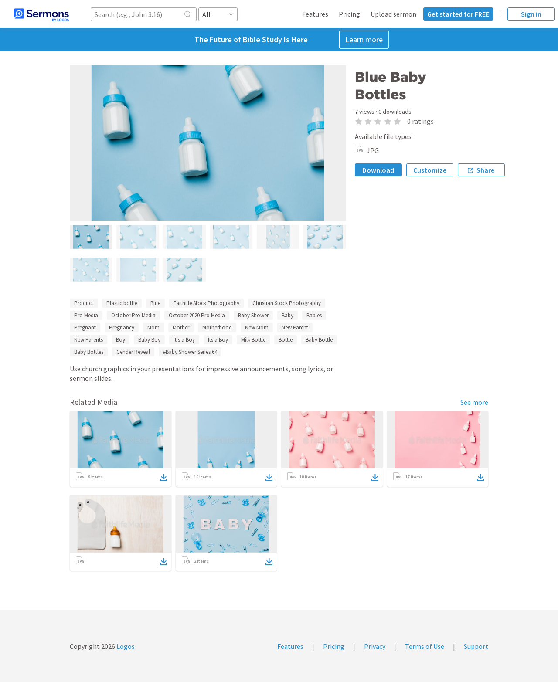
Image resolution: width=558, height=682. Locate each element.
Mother (181, 327)
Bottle (286, 339)
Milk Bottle (253, 339)
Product (83, 303)
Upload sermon (393, 14)
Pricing (349, 14)
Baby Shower (253, 315)
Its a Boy (218, 339)
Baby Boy (149, 339)
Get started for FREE (458, 14)
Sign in (531, 14)
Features (315, 14)
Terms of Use (424, 646)
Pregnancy (121, 327)
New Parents (88, 339)
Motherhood (217, 327)
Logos (125, 646)
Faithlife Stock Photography (206, 303)
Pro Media (86, 315)
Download (378, 170)
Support (476, 646)
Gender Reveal (133, 352)
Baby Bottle (319, 339)
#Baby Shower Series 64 (190, 352)
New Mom (257, 327)
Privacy (374, 646)
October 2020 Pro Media (197, 315)
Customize (429, 170)
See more (474, 402)
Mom (153, 327)
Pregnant (85, 327)
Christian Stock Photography (286, 303)
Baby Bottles (88, 352)
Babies (314, 315)
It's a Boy (184, 339)
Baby (287, 315)
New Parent (295, 327)
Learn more (364, 39)
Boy (120, 339)
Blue (155, 303)
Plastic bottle (121, 303)
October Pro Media (133, 315)
